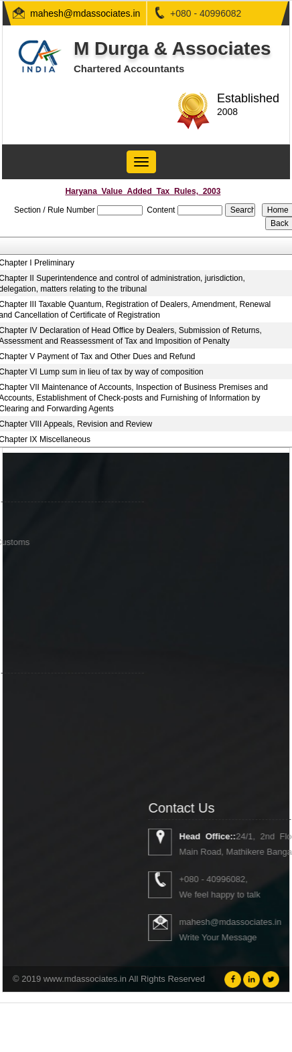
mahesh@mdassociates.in (85, 13)
